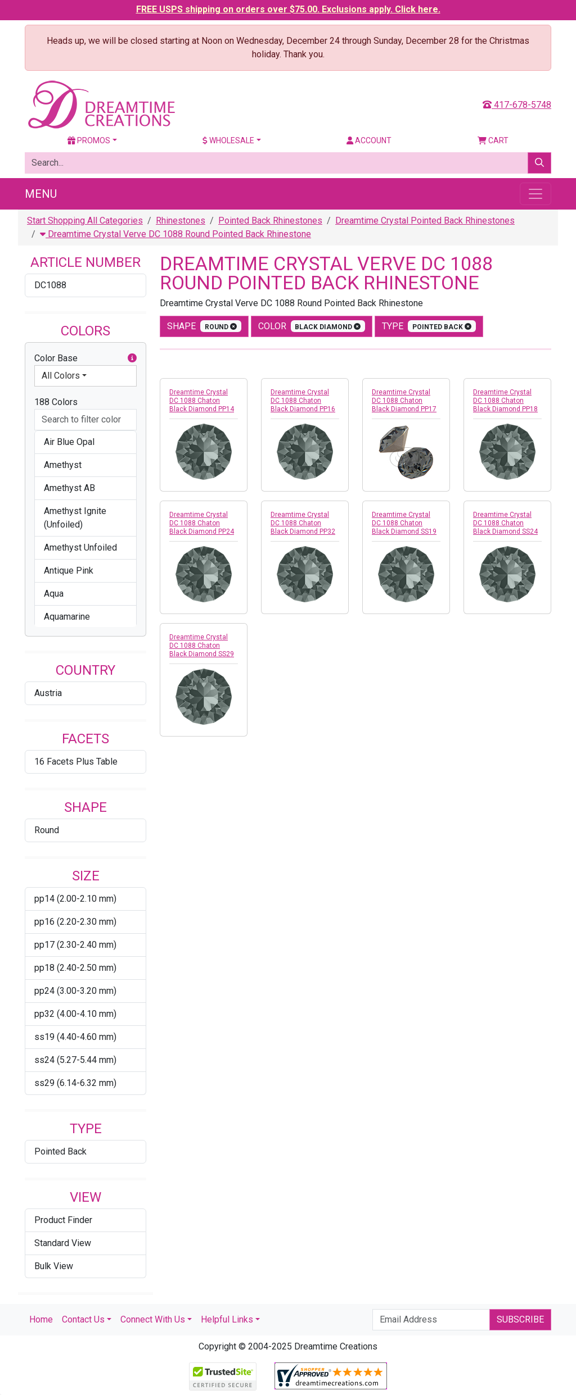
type (429, 326)
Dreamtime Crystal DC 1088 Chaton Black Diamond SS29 (201, 645)
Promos (89, 140)
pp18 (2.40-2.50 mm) (75, 967)
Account (369, 140)
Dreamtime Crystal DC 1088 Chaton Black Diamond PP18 (505, 400)
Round (46, 830)
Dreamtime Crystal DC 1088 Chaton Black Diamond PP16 (303, 400)
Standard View (62, 1243)
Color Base (85, 358)
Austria (48, 693)
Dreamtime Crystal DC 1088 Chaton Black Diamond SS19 (404, 523)
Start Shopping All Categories (85, 220)
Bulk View (53, 1266)
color (312, 326)
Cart (493, 140)
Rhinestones (180, 220)
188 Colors (56, 402)
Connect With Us (152, 1319)
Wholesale (228, 140)
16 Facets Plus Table (76, 761)
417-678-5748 (517, 104)
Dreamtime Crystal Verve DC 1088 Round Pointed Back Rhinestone (175, 234)
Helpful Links (227, 1319)
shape (204, 326)
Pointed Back (60, 1151)
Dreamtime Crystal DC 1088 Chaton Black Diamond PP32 (303, 523)
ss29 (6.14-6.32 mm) (75, 1083)
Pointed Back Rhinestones (270, 220)
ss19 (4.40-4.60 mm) (75, 1037)
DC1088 (50, 285)
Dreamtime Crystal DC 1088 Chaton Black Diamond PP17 (404, 400)
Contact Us (83, 1319)
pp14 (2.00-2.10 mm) (75, 898)
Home (41, 1319)
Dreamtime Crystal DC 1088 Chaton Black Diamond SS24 (505, 523)
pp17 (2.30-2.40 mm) (75, 944)
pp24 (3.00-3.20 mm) (75, 990)
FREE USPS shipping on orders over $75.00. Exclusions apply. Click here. (288, 9)
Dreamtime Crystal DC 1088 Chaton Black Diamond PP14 (201, 400)
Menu (41, 194)
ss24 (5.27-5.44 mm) (75, 1060)
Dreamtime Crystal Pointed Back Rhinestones (425, 220)
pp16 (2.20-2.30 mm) (75, 921)
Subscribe (520, 1319)
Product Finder (63, 1220)
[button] (132, 358)
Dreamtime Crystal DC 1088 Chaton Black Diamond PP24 (201, 523)
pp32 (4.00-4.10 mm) (75, 1013)
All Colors (61, 375)
